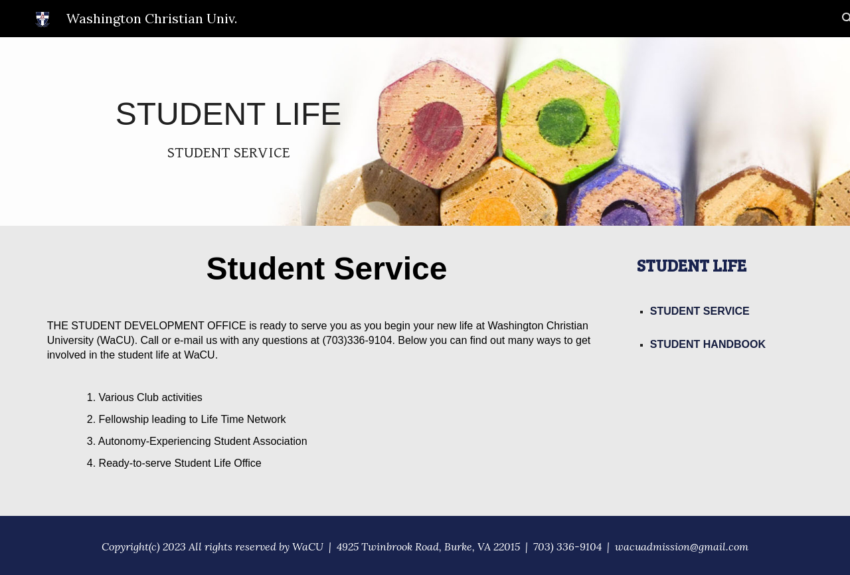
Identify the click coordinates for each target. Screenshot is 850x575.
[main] (228, 132)
